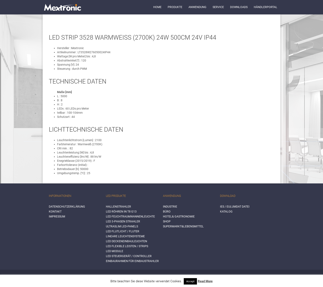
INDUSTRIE (170, 206)
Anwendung (197, 7)
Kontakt (55, 211)
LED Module (114, 251)
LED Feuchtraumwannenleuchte (130, 216)
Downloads (239, 7)
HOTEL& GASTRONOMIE (179, 216)
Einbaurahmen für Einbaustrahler (132, 261)
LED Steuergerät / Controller (129, 256)
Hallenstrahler (118, 206)
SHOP (167, 221)
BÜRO (167, 211)
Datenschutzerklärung (67, 206)
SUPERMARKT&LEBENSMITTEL (183, 226)
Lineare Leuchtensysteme (125, 236)
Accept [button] (190, 281)
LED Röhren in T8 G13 (121, 211)
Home (157, 7)
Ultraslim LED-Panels (122, 226)
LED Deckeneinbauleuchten (126, 241)
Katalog (226, 211)
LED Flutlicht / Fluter (122, 231)
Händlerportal (265, 7)
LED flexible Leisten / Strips (127, 246)
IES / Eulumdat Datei (234, 206)
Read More (205, 281)
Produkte (175, 7)
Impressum (57, 216)
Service (218, 7)
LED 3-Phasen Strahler (123, 221)
